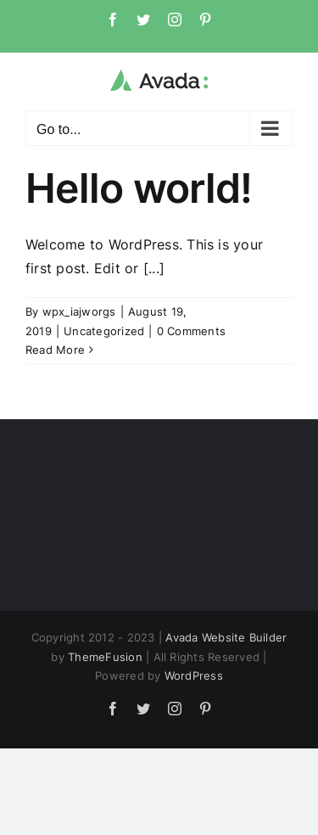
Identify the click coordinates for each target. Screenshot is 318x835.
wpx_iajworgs (79, 311)
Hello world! (138, 188)
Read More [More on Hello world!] (55, 349)
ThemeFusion (105, 657)
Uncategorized (104, 331)
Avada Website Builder (226, 637)
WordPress (194, 675)
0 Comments (191, 331)
